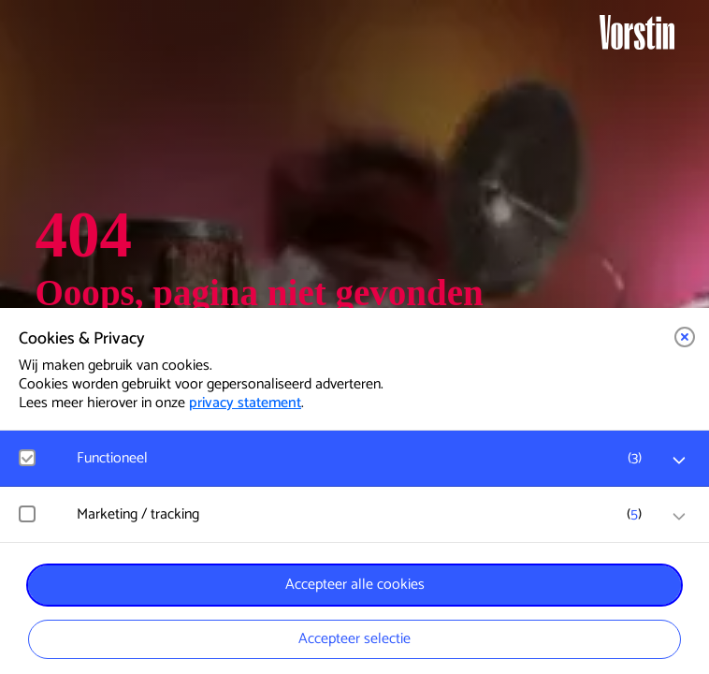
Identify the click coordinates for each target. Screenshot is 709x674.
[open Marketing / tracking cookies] (679, 517)
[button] (684, 337)
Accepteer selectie (354, 639)
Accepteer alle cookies (355, 584)
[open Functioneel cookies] (679, 461)
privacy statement (245, 403)
